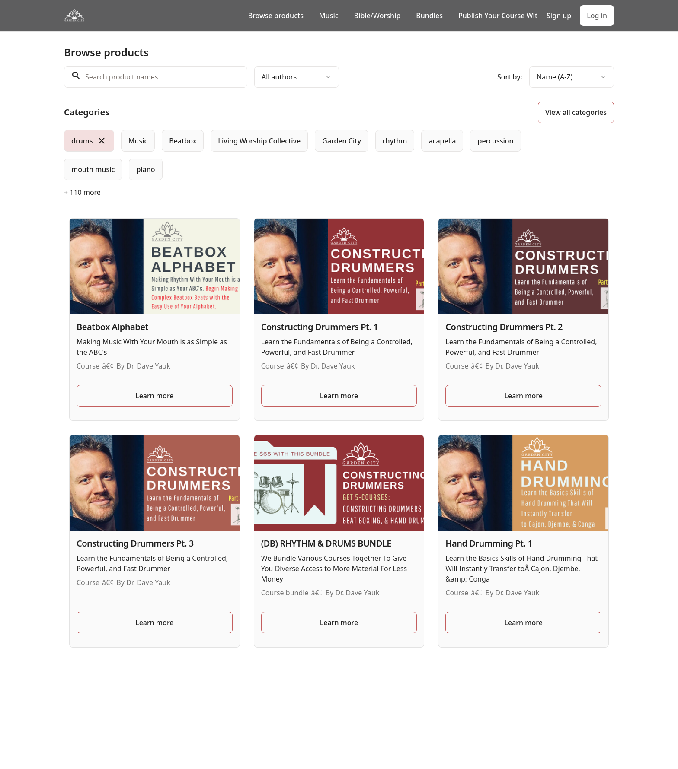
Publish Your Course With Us (498, 15)
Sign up (559, 15)
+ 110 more (82, 192)
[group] (303, 155)
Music (329, 15)
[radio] (89, 141)
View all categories (576, 112)
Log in (597, 15)
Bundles (429, 15)
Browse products (276, 15)
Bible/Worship (377, 15)
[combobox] (296, 77)
